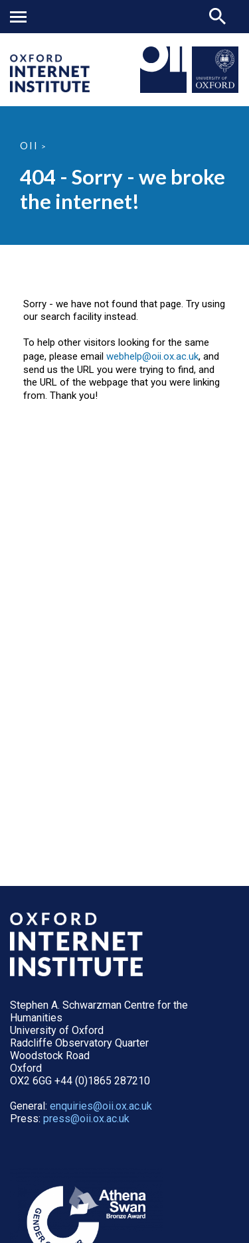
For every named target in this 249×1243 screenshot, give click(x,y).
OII (29, 145)
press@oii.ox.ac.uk (86, 1118)
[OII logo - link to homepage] (50, 88)
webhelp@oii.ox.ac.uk (152, 356)
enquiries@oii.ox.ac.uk (101, 1106)
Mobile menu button (18, 17)
